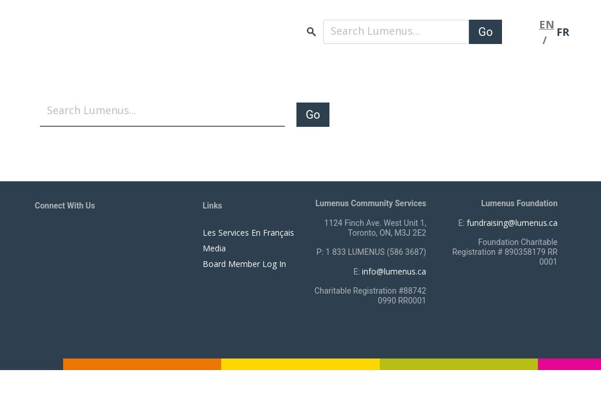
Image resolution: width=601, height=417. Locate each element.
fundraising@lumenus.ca (512, 222)
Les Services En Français (248, 232)
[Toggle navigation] (520, 31)
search (311, 32)
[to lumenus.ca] (157, 41)
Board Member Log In (244, 263)
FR (562, 32)
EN (546, 24)
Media (214, 248)
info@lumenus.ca (394, 271)
